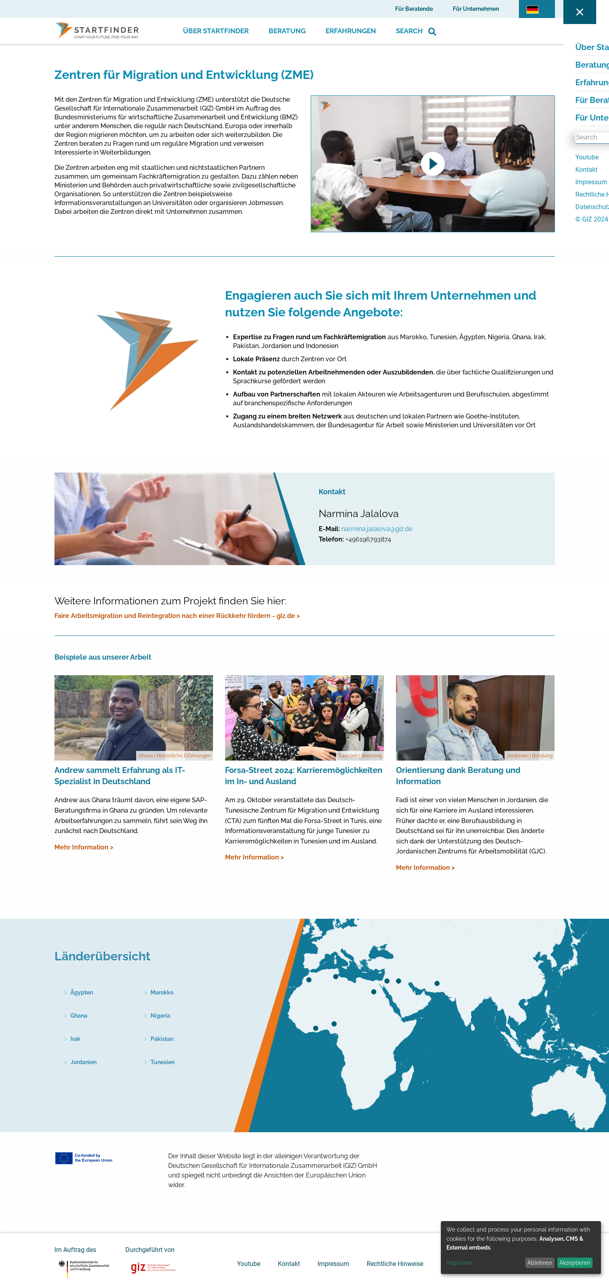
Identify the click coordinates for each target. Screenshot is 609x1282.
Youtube (248, 1264)
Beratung (287, 31)
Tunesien (163, 1062)
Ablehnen (539, 1263)
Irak (75, 1039)
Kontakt (289, 1264)
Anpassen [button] (459, 1263)
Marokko (162, 992)
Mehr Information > (83, 847)
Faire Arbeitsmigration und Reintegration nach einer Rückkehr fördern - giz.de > (177, 616)
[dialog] (521, 1247)
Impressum (333, 1264)
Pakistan (162, 1039)
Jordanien (83, 1062)
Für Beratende (414, 9)
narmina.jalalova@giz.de (377, 529)
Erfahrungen (351, 31)
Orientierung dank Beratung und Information (458, 775)
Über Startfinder (216, 31)
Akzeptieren (574, 1263)
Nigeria (160, 1015)
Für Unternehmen (476, 9)
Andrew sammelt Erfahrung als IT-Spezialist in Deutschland (119, 775)
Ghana (78, 1015)
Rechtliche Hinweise (395, 1264)
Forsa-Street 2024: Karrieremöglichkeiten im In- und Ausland (303, 775)
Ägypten (81, 992)
